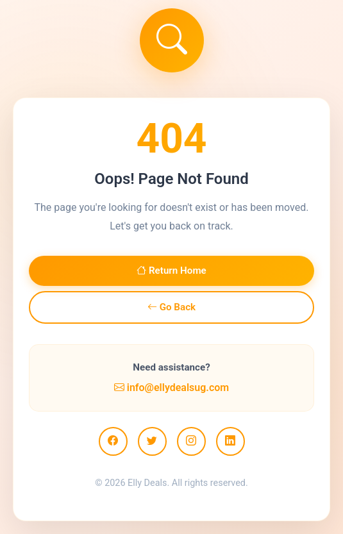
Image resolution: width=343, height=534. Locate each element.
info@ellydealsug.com (171, 387)
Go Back (171, 307)
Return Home (171, 270)
